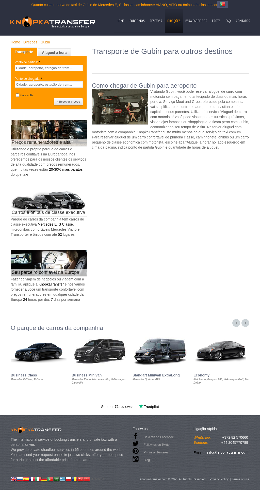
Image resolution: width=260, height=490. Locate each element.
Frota (216, 21)
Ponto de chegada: (29, 79)
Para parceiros (196, 21)
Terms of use (240, 479)
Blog (147, 460)
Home (120, 21)
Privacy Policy (219, 479)
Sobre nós (136, 21)
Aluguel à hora (54, 53)
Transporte (24, 52)
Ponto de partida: (28, 62)
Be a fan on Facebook (158, 437)
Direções (173, 21)
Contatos (243, 21)
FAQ (228, 21)
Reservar (156, 21)
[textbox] (49, 68)
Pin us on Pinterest (156, 452)
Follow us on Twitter (157, 445)
